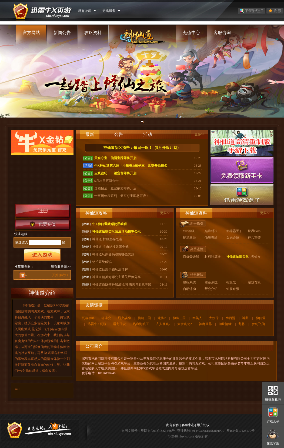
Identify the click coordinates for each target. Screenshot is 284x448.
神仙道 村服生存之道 (107, 239)
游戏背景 (254, 282)
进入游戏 (42, 255)
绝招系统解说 (102, 262)
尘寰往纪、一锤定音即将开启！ (117, 173)
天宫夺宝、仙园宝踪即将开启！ (117, 158)
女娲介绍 (232, 237)
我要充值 (43, 225)
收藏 (275, 11)
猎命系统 (211, 282)
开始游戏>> (60, 275)
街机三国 (144, 318)
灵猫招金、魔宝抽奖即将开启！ (117, 188)
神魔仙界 (205, 324)
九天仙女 (254, 257)
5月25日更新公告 (106, 181)
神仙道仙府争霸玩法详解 (110, 269)
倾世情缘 (225, 324)
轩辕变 (106, 318)
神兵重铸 (254, 237)
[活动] (87, 166)
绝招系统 (189, 282)
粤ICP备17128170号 (241, 431)
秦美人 (197, 318)
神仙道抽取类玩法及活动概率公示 (116, 231)
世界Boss (254, 231)
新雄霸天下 (234, 231)
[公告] (87, 158)
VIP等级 (189, 231)
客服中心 (188, 425)
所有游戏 (84, 11)
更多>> (200, 134)
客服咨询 (222, 32)
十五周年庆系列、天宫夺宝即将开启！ (121, 196)
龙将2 (162, 318)
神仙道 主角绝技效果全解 (110, 247)
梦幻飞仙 (258, 324)
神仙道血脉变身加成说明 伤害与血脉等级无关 (125, 284)
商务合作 (172, 425)
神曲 (245, 318)
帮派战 (231, 282)
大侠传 (214, 318)
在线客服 (272, 443)
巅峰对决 (211, 231)
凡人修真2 (163, 324)
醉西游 (230, 318)
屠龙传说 (119, 324)
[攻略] (86, 224)
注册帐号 (43, 211)
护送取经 (189, 237)
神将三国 (179, 318)
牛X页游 (39, 430)
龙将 (241, 324)
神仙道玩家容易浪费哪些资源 (113, 254)
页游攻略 (88, 318)
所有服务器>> (61, 267)
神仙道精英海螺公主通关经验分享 (116, 277)
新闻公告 (62, 32)
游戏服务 (108, 11)
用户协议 (203, 425)
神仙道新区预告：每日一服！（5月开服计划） (142, 148)
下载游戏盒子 (252, 11)
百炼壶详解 (191, 257)
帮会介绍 (211, 289)
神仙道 (260, 318)
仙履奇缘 (211, 237)
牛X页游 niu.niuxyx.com (40, 11)
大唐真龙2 (184, 324)
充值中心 (191, 32)
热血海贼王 (141, 324)
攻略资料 (93, 32)
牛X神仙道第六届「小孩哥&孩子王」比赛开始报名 (131, 166)
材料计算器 (213, 257)
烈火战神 (124, 318)
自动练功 (189, 289)
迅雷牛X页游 (97, 324)
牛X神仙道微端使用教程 (109, 224)
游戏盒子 (272, 421)
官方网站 (31, 32)
